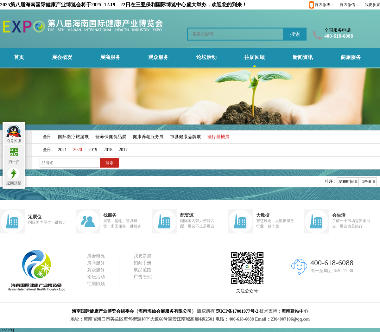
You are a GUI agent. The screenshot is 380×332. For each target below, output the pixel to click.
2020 (77, 149)
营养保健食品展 (110, 136)
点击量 (366, 181)
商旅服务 (351, 57)
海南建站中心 (295, 311)
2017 (123, 149)
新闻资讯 (303, 57)
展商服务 (110, 57)
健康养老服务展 (148, 136)
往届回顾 (254, 57)
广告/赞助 (143, 276)
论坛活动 (206, 57)
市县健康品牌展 (185, 136)
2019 (92, 149)
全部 (47, 136)
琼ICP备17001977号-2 (237, 311)
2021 (62, 149)
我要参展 (372, 5)
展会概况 (62, 57)
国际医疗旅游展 (73, 136)
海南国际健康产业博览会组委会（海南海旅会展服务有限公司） (134, 311)
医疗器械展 (218, 136)
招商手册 (142, 262)
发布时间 (346, 181)
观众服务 (158, 57)
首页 (19, 57)
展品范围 (142, 269)
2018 (108, 149)
